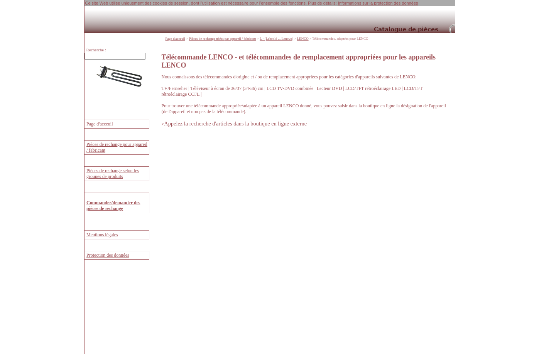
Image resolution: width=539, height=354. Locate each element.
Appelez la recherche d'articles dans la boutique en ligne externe (235, 123)
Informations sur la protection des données (378, 3)
